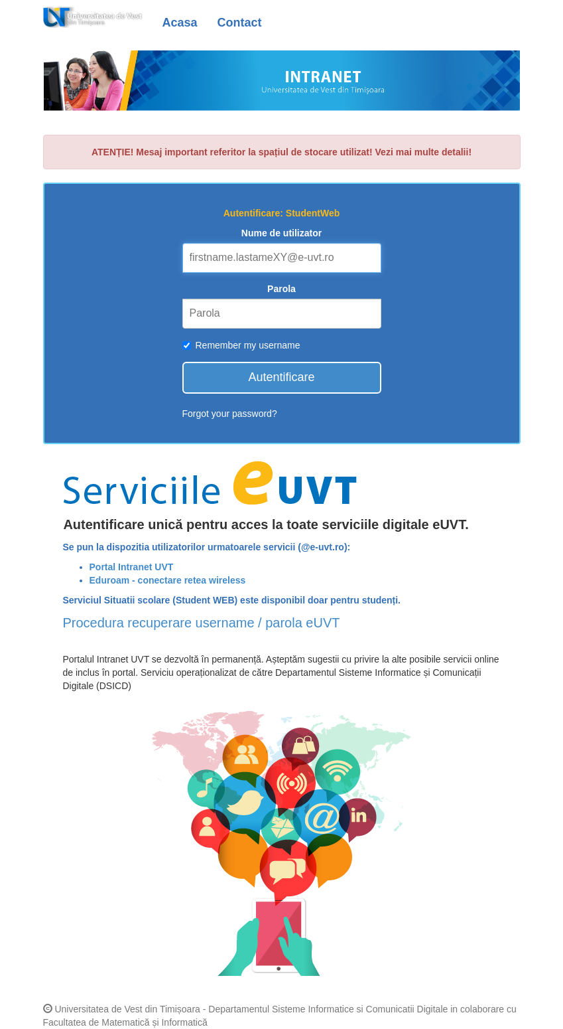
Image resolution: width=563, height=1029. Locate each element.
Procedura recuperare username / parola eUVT (201, 622)
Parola (281, 288)
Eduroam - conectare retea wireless (168, 580)
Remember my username (241, 345)
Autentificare (281, 377)
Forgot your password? (229, 413)
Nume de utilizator (281, 233)
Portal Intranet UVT (132, 567)
